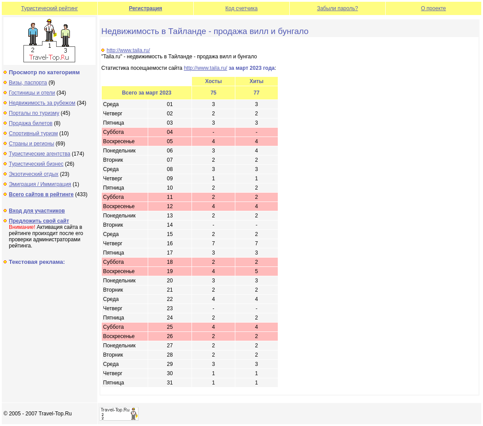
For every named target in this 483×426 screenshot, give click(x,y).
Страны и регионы (31, 144)
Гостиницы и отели (32, 93)
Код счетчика (242, 8)
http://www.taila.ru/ (128, 50)
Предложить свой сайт (39, 221)
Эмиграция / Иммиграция (40, 184)
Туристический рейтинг (49, 8)
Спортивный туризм (33, 133)
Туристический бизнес (36, 164)
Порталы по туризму (34, 113)
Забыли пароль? (337, 8)
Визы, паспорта (28, 83)
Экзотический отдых (33, 174)
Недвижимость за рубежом (42, 103)
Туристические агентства (39, 154)
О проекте (433, 8)
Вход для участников (37, 211)
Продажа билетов (31, 123)
